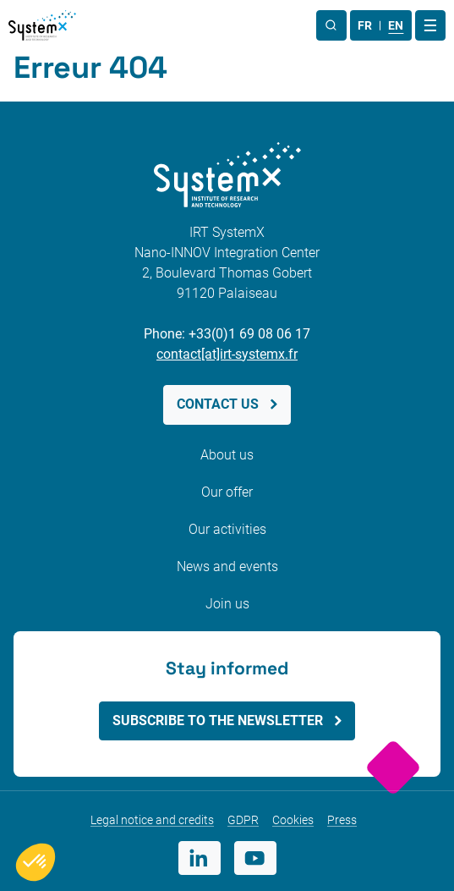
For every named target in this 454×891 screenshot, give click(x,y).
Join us (227, 604)
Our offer (227, 492)
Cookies (293, 820)
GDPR (243, 820)
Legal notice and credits (152, 820)
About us (227, 455)
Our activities (227, 529)
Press (342, 820)
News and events (227, 566)
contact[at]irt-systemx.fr (227, 354)
